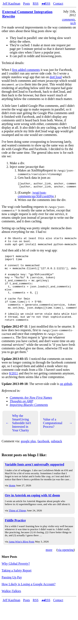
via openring (65, 566)
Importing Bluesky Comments (29, 421)
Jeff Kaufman (11, 3)
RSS (35, 3)
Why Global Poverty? (16, 580)
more (49, 566)
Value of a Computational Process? (57, 439)
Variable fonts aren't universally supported (34, 480)
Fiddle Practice (15, 536)
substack (56, 457)
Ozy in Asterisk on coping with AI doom (32, 511)
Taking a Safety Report (17, 586)
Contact (58, 3)
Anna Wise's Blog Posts (21, 557)
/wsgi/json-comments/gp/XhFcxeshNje (36, 195)
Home (12, 501)
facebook (43, 457)
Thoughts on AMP (21, 417)
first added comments (26, 69)
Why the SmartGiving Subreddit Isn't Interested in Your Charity (18, 439)
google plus (28, 457)
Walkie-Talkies (11, 607)
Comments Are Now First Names (31, 414)
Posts (26, 3)
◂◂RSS (45, 3)
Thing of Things (17, 526)
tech (73, 23)
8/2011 (13, 389)
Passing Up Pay (12, 593)
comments (68, 19)
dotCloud (56, 77)
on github (66, 400)
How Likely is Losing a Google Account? (29, 600)
